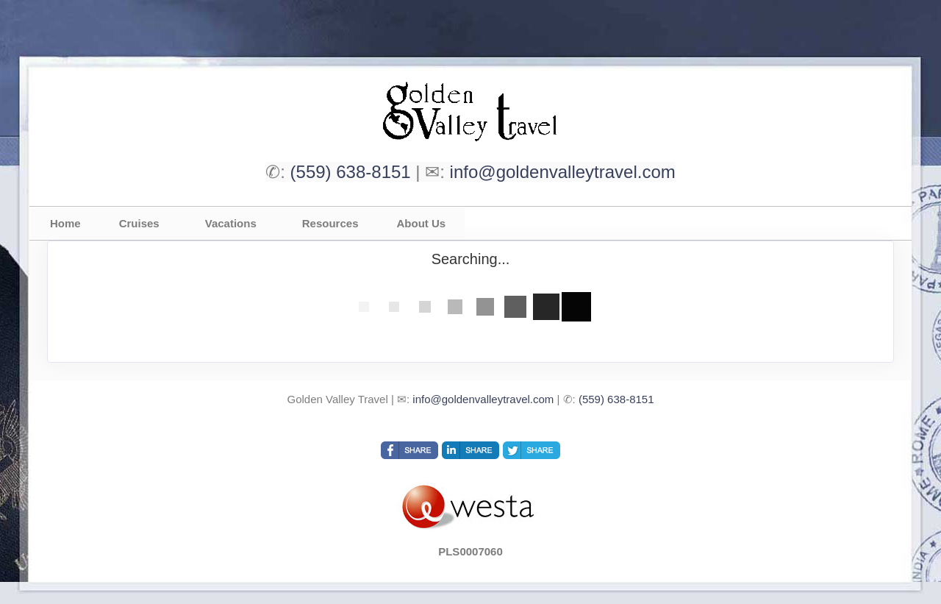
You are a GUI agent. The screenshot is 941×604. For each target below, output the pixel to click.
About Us (421, 223)
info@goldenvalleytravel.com (563, 172)
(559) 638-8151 (350, 172)
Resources (330, 223)
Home (65, 223)
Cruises (139, 223)
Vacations (231, 223)
